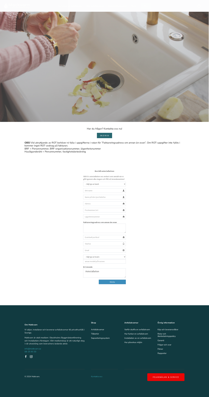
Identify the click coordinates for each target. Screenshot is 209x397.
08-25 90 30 (30, 351)
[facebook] (26, 356)
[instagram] (31, 356)
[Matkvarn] (17, 4)
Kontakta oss (96, 376)
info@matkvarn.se (33, 348)
